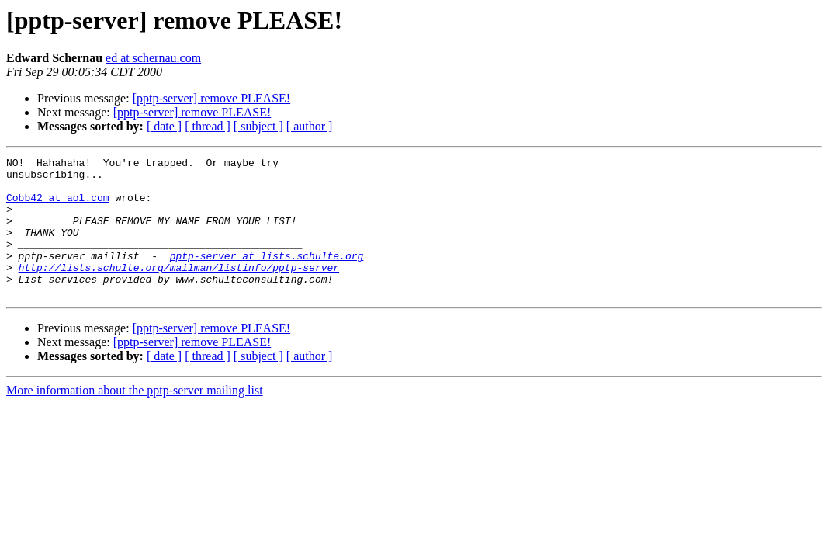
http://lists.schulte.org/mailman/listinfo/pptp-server (179, 290)
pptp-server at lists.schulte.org (267, 276)
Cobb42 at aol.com (57, 207)
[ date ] (164, 126)
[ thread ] (207, 126)
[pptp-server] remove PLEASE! (212, 98)
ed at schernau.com (153, 57)
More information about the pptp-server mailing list (134, 418)
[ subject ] (258, 126)
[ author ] (309, 126)
